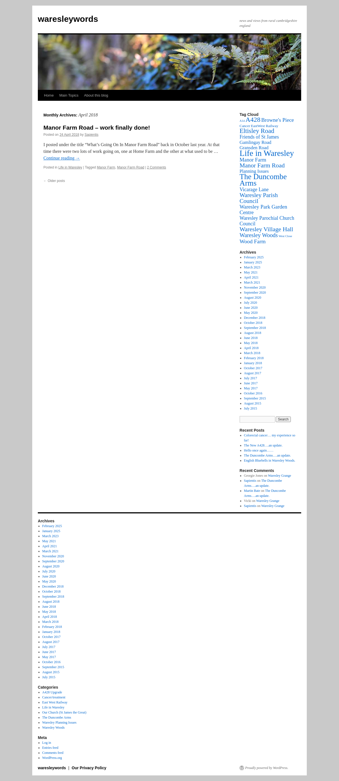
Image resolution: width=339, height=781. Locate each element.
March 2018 (252, 353)
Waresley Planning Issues (59, 722)
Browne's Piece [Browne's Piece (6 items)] (277, 120)
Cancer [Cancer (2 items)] (245, 126)
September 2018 (255, 328)
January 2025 (253, 262)
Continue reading (61, 158)
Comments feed (53, 753)
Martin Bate (252, 491)
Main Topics (68, 95)
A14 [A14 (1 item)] (242, 120)
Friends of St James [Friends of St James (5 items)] (259, 137)
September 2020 (255, 292)
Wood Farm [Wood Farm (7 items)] (253, 241)
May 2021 (251, 272)
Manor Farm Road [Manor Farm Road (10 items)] (262, 165)
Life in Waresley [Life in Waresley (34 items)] (267, 153)
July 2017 (250, 378)
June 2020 (251, 308)
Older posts (54, 181)
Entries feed (50, 748)
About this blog (96, 95)
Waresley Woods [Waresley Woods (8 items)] (259, 235)
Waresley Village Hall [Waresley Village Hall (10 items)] (266, 229)
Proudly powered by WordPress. (266, 768)
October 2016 (253, 393)
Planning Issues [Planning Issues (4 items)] (254, 171)
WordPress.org (52, 758)
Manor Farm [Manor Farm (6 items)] (253, 160)
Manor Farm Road (130, 167)
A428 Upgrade (52, 692)
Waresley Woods (53, 727)
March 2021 (252, 282)
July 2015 (250, 408)
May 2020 (251, 313)
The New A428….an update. (263, 445)
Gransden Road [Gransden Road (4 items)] (254, 147)
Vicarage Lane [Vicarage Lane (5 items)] (254, 189)
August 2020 (252, 298)
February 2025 (254, 257)
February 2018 (254, 358)
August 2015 (252, 403)
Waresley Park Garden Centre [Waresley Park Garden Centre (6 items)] (263, 209)
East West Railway (55, 702)
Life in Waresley (70, 167)
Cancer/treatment (54, 697)
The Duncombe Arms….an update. (267, 455)
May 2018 (251, 343)
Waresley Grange (279, 476)
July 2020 (250, 303)
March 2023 (252, 267)
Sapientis (91, 135)
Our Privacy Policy (89, 768)
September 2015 (255, 398)
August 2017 (252, 373)
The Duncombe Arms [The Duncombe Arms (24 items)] (263, 179)
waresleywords (68, 19)
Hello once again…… (258, 450)
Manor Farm (106, 167)
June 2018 (251, 338)
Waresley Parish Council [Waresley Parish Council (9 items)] (259, 198)
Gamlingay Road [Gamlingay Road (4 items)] (255, 142)
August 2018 (252, 333)
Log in (46, 743)
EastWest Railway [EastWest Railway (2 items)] (264, 126)
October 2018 (253, 323)
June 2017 (251, 383)
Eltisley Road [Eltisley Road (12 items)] (257, 130)
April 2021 (251, 277)
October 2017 (253, 368)
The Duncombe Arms (56, 717)
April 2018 (251, 348)
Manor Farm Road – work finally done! (96, 127)
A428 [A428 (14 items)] (252, 119)
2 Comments (156, 167)
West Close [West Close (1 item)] (285, 236)
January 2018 (253, 363)
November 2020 (255, 287)
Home (49, 95)
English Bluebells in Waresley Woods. (269, 460)
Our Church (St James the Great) (64, 712)
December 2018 (254, 318)
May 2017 (251, 388)
